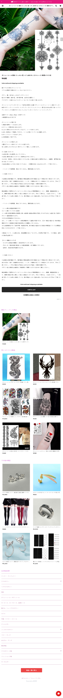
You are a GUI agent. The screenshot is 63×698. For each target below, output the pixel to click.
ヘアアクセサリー (6, 587)
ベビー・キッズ (6, 635)
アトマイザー (5, 624)
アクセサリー (5, 581)
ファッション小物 (6, 656)
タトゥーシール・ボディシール (10, 597)
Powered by (31, 681)
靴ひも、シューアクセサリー (9, 608)
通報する (59, 299)
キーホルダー (5, 662)
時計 (2, 592)
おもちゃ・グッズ (6, 640)
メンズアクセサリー (7, 629)
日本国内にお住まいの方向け (31, 295)
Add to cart (31, 290)
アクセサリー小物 (6, 651)
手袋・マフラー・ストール (9, 619)
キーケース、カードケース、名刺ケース (13, 603)
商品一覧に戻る (31, 670)
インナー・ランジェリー (8, 576)
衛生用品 (4, 646)
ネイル (3, 613)
